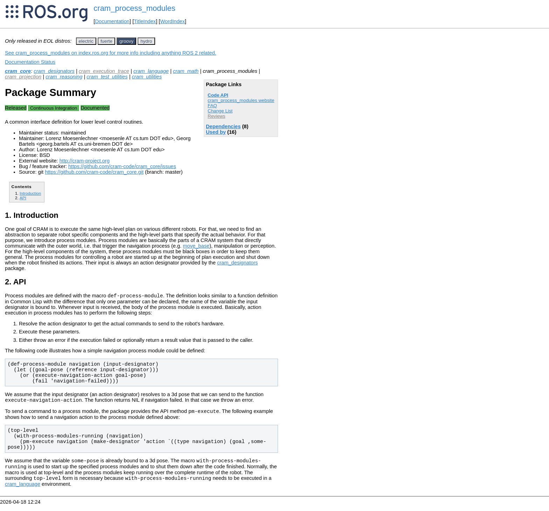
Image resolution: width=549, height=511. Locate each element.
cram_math (186, 71)
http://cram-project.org (85, 161)
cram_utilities (147, 77)
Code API (218, 95)
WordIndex (172, 21)
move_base (196, 246)
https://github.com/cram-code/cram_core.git (94, 172)
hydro (146, 41)
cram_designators (54, 71)
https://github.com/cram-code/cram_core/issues (122, 166)
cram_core (18, 71)
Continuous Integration (53, 108)
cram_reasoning (64, 77)
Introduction (30, 193)
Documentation (112, 21)
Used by (216, 132)
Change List (220, 110)
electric (86, 41)
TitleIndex (145, 21)
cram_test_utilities (106, 77)
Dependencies (223, 126)
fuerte (106, 41)
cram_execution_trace (104, 71)
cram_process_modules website (241, 100)
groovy (126, 41)
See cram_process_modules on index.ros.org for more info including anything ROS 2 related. (110, 53)
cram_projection (23, 77)
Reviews (216, 116)
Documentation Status (30, 62)
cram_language (151, 71)
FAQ (212, 105)
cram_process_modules (134, 8)
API (23, 197)
